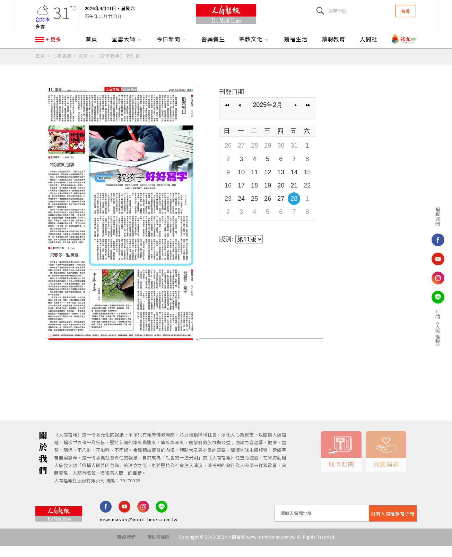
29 (267, 156)
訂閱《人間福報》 (427, 329)
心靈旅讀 (62, 67)
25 (254, 209)
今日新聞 (172, 51)
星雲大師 (127, 51)
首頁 (91, 51)
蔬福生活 (295, 51)
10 (241, 183)
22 (306, 196)
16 (228, 196)
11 (254, 183)
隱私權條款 (157, 548)
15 (306, 183)
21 (293, 196)
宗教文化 (254, 51)
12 (267, 183)
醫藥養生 (213, 51)
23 (228, 209)
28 (254, 156)
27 (241, 156)
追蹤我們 (427, 216)
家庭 (83, 67)
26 (228, 156)
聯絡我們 (125, 548)
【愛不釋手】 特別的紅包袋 (123, 67)
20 (280, 196)
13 (280, 183)
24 (241, 209)
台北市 (42, 22)
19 (267, 196)
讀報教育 (334, 51)
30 (280, 156)
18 (254, 196)
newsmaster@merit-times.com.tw (138, 531)
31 (293, 156)
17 (241, 196)
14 (293, 183)
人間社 (368, 51)
